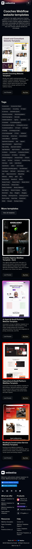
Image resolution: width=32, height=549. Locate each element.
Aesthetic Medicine (7, 119)
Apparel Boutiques (7, 144)
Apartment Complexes (8, 141)
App (17, 141)
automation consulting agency (9, 168)
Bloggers (17, 193)
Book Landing (5, 198)
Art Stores (17, 160)
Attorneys (4, 163)
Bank (16, 176)
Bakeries (4, 176)
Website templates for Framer (7, 499)
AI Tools (17, 133)
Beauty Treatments (7, 187)
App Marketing (6, 149)
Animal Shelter (23, 136)
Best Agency (5, 190)
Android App (5, 136)
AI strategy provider (14, 130)
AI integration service (22, 125)
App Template (25, 149)
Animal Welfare (6, 138)
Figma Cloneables (6, 524)
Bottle (3, 201)
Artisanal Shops (19, 157)
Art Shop (10, 160)
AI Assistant (5, 122)
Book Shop (14, 198)
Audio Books (18, 163)
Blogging (24, 193)
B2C (28, 171)
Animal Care (14, 136)
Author (12, 165)
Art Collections (6, 155)
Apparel (22, 141)
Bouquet (10, 201)
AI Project (17, 128)
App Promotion (16, 149)
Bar (21, 176)
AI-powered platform (7, 128)
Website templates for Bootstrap (7, 508)
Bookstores (22, 198)
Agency (16, 119)
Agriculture (23, 119)
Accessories (5, 106)
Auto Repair (5, 171)
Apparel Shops (18, 144)
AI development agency (8, 125)
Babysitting (21, 174)
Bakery (11, 176)
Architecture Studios (23, 152)
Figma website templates (5, 512)
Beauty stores (5, 184)
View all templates (9, 213)
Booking (4, 195)
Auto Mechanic (23, 168)
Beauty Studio (15, 184)
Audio (11, 163)
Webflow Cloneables (7, 522)
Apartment (14, 138)
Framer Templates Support (22, 529)
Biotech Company (15, 190)
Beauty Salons (16, 182)
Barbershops (5, 179)
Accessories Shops (16, 106)
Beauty (21, 179)
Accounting (16, 109)
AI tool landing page (7, 133)
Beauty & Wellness (18, 187)
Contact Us (20, 522)
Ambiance (23, 133)
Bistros (24, 190)
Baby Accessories (11, 174)
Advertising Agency (20, 114)
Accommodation (6, 109)
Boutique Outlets (18, 201)
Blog (11, 193)
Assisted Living (26, 160)
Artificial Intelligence (7, 157)
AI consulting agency (15, 122)
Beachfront (14, 179)
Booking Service (13, 195)
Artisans (27, 157)
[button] (28, 3)
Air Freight (25, 128)
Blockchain (5, 193)
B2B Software (21, 171)
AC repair (23, 109)
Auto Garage (20, 165)
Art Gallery (14, 155)
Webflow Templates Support (22, 525)
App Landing (5, 146)
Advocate (17, 117)
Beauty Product (6, 182)
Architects (4, 152)
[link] (16, 74)
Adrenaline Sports (14, 111)
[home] (8, 3)
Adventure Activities (7, 114)
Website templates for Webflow (7, 504)
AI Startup (4, 130)
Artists (3, 160)
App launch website (16, 146)
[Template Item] (16, 54)
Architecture (13, 152)
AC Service (5, 111)
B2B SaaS (12, 171)
